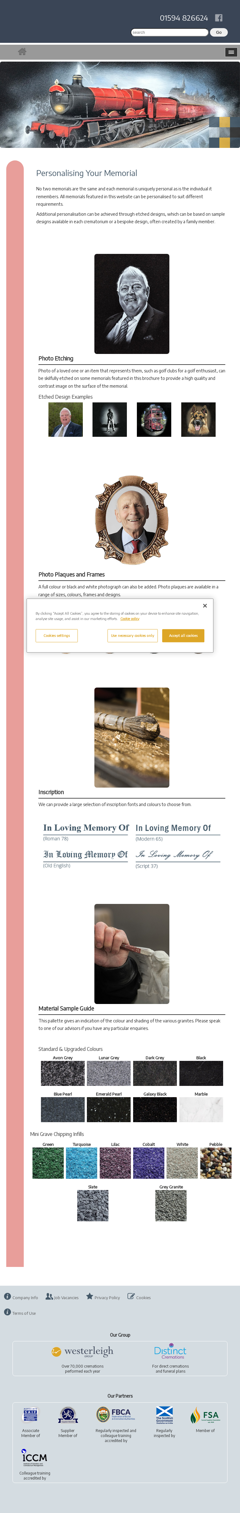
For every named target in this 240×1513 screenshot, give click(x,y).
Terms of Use (24, 1313)
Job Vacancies (66, 1297)
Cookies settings (56, 635)
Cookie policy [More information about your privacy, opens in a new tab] (129, 618)
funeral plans (174, 1371)
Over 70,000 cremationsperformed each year (82, 1369)
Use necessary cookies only (132, 635)
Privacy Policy (107, 1297)
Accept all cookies (183, 635)
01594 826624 (184, 17)
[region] (120, 625)
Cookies (143, 1297)
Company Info (25, 1297)
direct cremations (174, 1366)
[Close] (205, 606)
